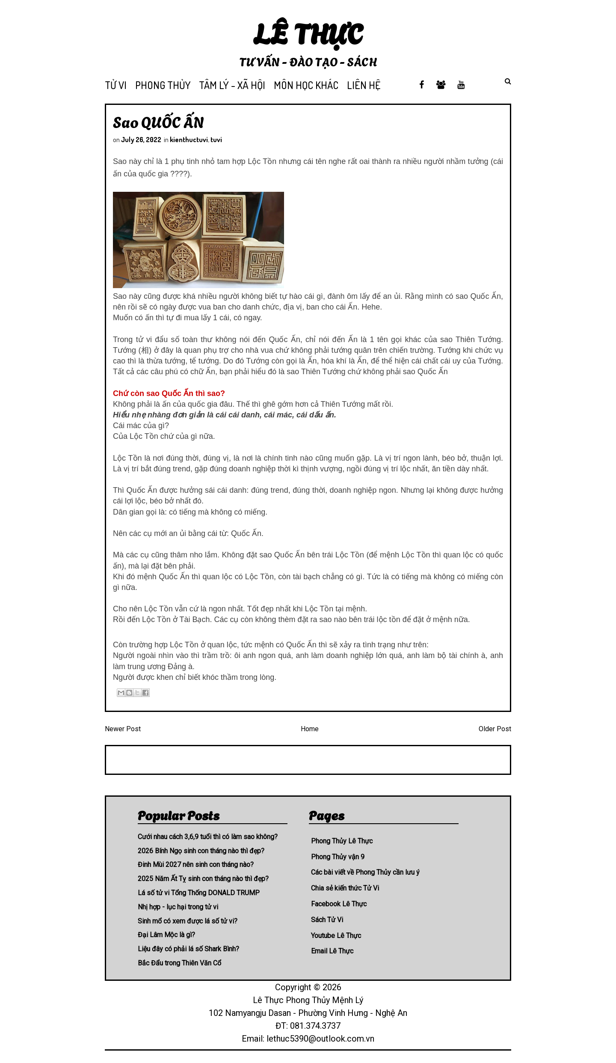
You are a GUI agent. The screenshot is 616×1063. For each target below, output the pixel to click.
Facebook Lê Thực (339, 904)
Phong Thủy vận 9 (337, 857)
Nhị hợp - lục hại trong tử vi (178, 907)
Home (310, 729)
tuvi (216, 139)
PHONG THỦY (162, 85)
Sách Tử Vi (327, 920)
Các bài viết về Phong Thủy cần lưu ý (365, 872)
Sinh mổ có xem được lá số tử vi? (187, 921)
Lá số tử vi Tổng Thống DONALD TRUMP (199, 893)
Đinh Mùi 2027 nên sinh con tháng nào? (196, 865)
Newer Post (123, 729)
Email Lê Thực (332, 951)
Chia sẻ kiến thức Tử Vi (345, 888)
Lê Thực (308, 32)
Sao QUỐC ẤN (158, 121)
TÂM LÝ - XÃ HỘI (232, 85)
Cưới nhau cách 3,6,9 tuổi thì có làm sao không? (208, 837)
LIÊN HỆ (363, 85)
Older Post (495, 729)
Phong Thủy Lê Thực (342, 841)
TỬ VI (116, 85)
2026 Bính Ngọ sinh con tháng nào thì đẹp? (201, 851)
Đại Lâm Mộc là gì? (166, 935)
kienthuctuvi (189, 139)
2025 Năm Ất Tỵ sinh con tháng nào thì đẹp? (203, 879)
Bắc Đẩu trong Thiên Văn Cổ (179, 963)
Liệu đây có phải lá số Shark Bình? (188, 949)
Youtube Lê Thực (336, 936)
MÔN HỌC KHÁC (306, 85)
